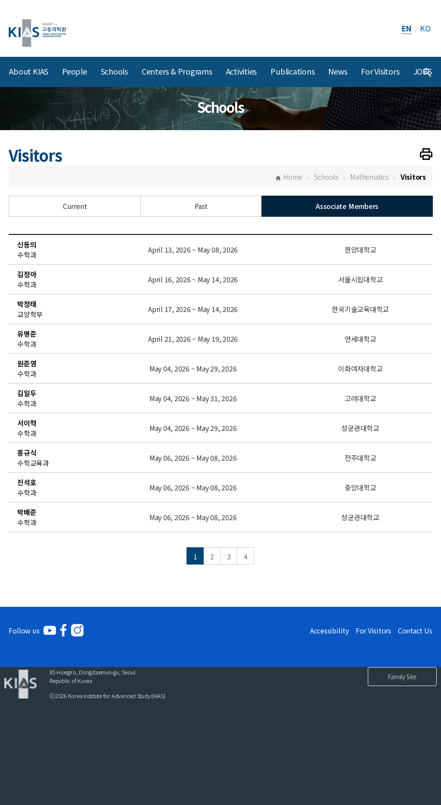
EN (406, 28)
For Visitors (380, 71)
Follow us (24, 630)
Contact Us (415, 630)
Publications (292, 71)
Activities (241, 71)
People (74, 71)
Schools (114, 71)
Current (75, 206)
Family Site (402, 676)
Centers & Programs (177, 71)
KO (425, 28)
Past (201, 206)
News (337, 71)
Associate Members (347, 206)
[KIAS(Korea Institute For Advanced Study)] (37, 28)
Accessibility (329, 630)
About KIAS (28, 71)
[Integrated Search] (427, 72)
